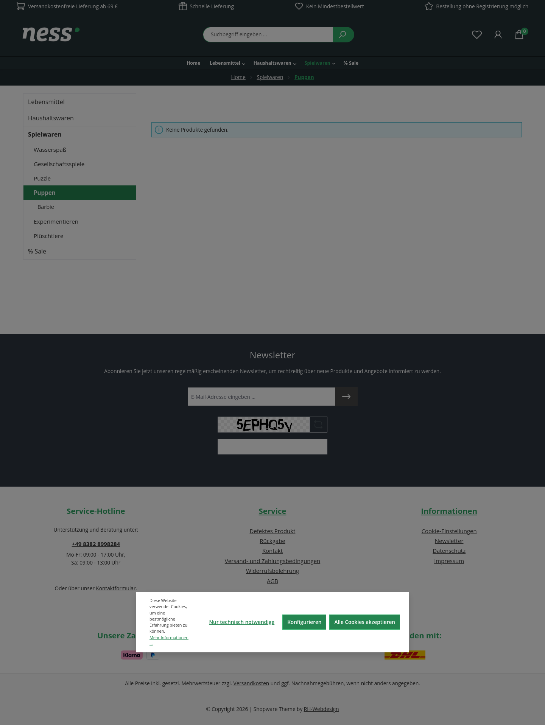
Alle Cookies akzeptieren (364, 621)
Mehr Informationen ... (168, 640)
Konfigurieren (304, 621)
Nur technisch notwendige (241, 621)
